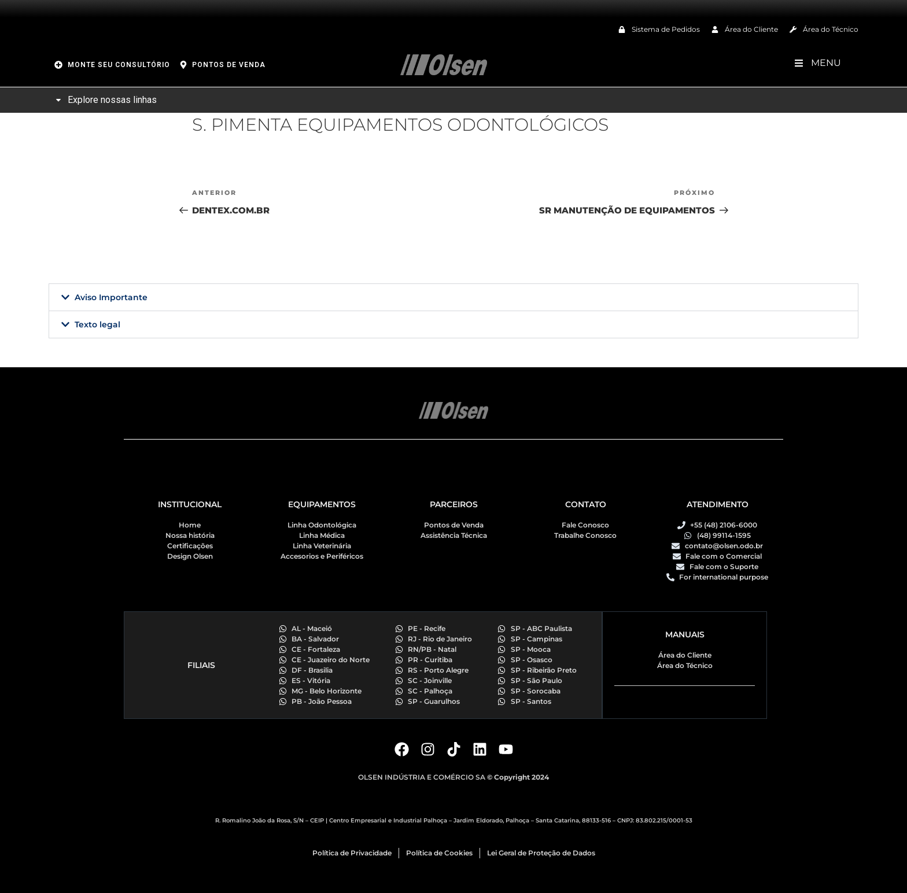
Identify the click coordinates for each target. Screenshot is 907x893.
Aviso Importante (111, 297)
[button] (453, 297)
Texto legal (97, 324)
